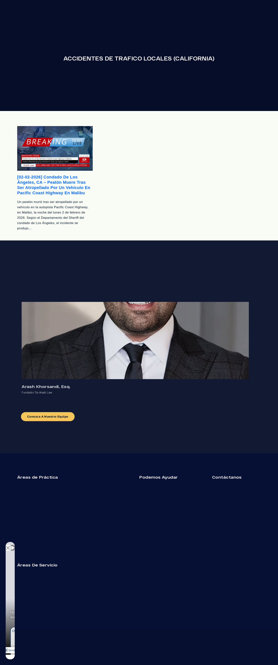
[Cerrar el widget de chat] (67, 545)
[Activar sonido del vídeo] (12, 545)
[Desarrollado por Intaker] (47, 657)
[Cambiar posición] (59, 545)
